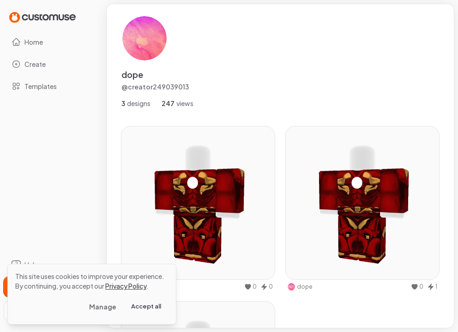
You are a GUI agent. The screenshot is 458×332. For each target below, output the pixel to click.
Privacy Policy (125, 286)
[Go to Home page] (42, 17)
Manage (102, 306)
